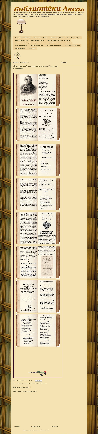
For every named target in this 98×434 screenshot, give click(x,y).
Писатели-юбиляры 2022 (36, 45)
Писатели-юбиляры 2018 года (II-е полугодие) (26, 43)
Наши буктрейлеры (20, 48)
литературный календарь (24, 383)
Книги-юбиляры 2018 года (40, 37)
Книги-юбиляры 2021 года (21, 40)
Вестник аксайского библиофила (23, 37)
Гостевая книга (32, 48)
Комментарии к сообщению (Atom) (40, 430)
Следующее (17, 426)
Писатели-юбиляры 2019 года (48, 43)
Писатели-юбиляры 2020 (65, 43)
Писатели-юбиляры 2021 (21, 45)
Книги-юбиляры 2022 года (37, 40)
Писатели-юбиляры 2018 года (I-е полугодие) (59, 40)
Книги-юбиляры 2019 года (57, 37)
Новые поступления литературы (54, 45)
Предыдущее (55, 426)
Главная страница (35, 426)
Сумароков (44, 383)
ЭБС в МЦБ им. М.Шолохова (72, 45)
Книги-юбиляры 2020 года (73, 37)
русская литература (36, 383)
